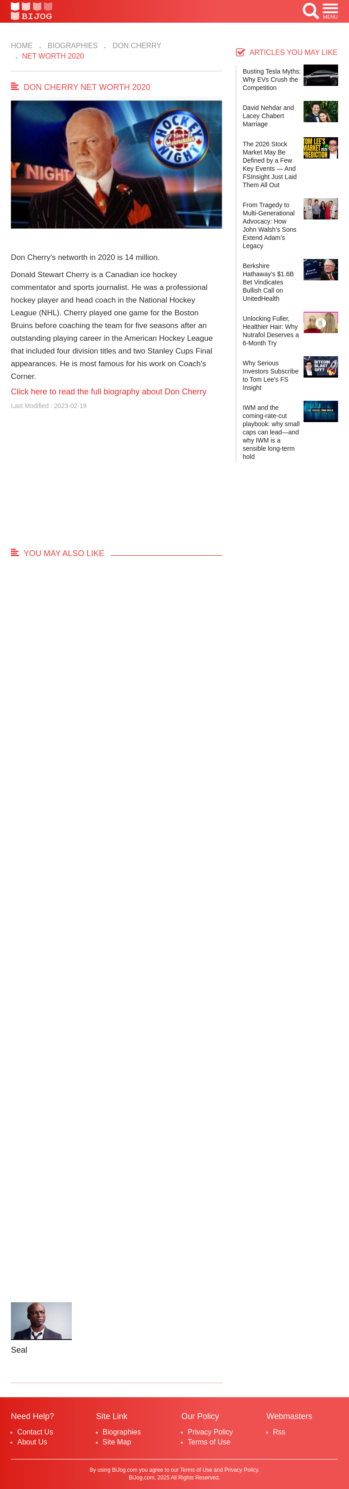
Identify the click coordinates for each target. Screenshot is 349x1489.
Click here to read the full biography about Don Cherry (108, 391)
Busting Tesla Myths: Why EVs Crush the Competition (272, 79)
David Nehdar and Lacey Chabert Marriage (268, 116)
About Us (32, 1442)
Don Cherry (135, 46)
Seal (19, 1350)
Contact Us (35, 1432)
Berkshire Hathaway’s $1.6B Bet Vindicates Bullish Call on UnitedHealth (268, 282)
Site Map (117, 1442)
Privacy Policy (210, 1432)
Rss (279, 1432)
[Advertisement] (116, 483)
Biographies (71, 46)
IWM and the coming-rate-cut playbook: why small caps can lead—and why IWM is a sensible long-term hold (271, 432)
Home (22, 46)
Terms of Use (209, 1442)
